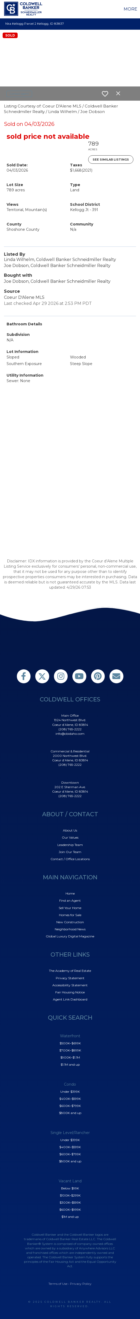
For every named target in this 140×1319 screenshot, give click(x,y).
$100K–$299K (70, 1195)
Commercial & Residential (70, 751)
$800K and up (70, 1113)
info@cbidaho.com (70, 734)
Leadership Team (70, 845)
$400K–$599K (70, 1099)
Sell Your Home (70, 908)
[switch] (105, 94)
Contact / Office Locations (70, 859)
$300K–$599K (70, 1202)
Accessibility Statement (70, 985)
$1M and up (70, 1217)
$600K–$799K (70, 1106)
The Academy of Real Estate (70, 971)
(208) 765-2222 (70, 729)
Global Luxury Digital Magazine (70, 936)
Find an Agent (70, 900)
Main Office (70, 715)
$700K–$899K (70, 1050)
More (130, 9)
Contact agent (19, 93)
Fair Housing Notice (70, 992)
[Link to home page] (24, 8)
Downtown (70, 782)
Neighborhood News (70, 929)
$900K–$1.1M (70, 1057)
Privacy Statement (70, 978)
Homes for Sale (70, 915)
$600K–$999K (70, 1210)
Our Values (70, 837)
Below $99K (70, 1188)
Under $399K (70, 1092)
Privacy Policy (81, 1284)
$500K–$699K (70, 1043)
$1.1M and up (70, 1064)
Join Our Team (70, 852)
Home (70, 893)
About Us (70, 830)
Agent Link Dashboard (70, 999)
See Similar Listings (111, 159)
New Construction (70, 922)
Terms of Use (57, 1284)
